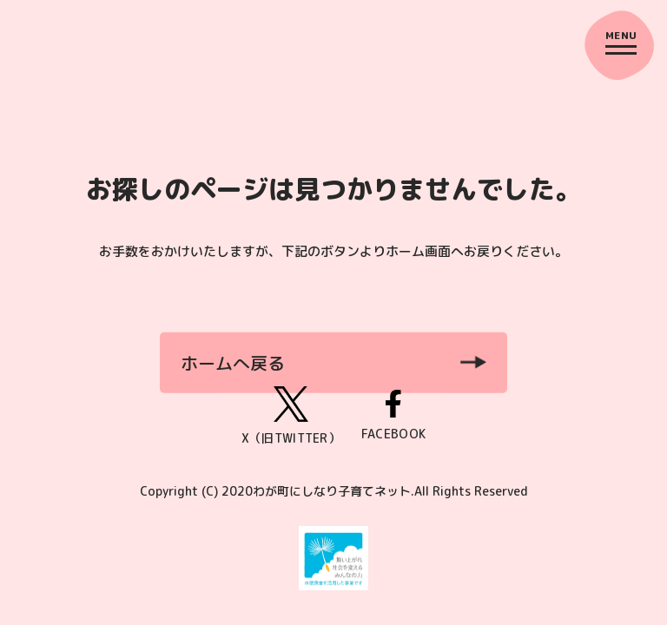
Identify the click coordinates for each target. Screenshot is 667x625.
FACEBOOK (393, 416)
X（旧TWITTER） (290, 416)
